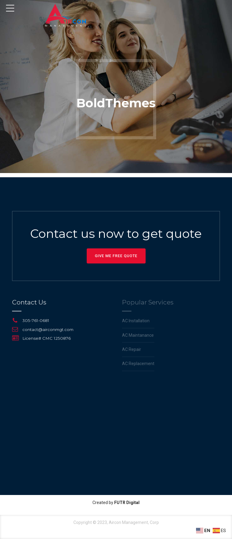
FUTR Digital (127, 502)
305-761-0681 (35, 320)
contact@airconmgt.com (47, 329)
